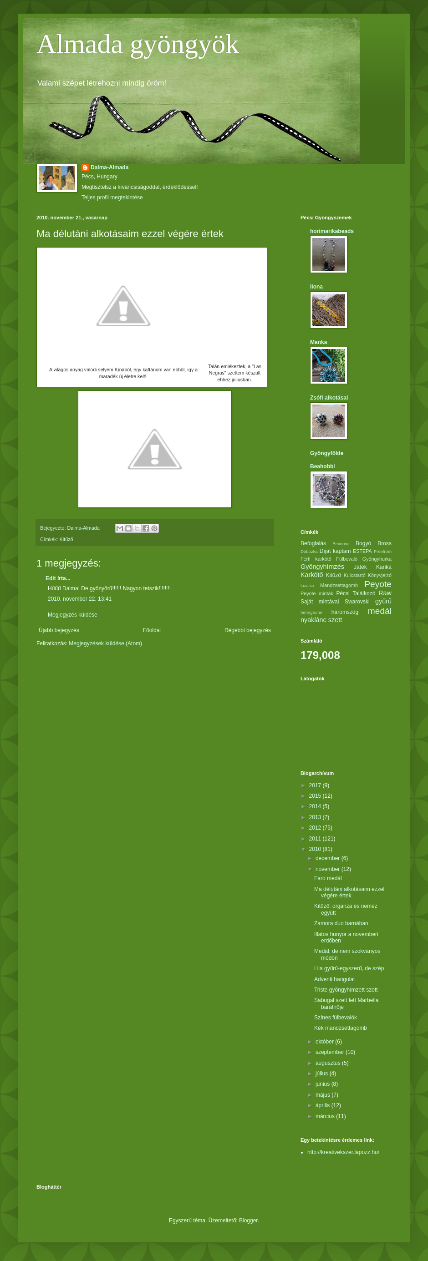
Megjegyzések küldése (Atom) (105, 643)
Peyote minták (317, 593)
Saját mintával (320, 601)
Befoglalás (313, 543)
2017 (316, 785)
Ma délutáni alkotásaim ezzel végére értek (349, 892)
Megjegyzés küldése (72, 615)
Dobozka (309, 551)
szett (335, 619)
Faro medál (328, 878)
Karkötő (312, 574)
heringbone (311, 612)
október (325, 1041)
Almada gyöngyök (137, 44)
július (323, 1073)
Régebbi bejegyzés (247, 630)
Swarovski (357, 601)
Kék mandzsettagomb (340, 1028)
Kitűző (66, 539)
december (328, 858)
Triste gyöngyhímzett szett (346, 990)
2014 (316, 806)
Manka (318, 342)
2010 (316, 849)
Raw (385, 593)
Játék (360, 567)
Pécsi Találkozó (355, 593)
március (326, 1116)
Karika (384, 567)
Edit (51, 578)
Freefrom (383, 551)
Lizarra (307, 585)
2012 (316, 828)
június (323, 1084)
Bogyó (363, 543)
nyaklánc (313, 619)
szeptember (331, 1052)
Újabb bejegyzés (59, 630)
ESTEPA (362, 551)
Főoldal (152, 630)
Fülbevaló (346, 559)
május (323, 1095)
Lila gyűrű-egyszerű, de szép (349, 968)
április (323, 1105)
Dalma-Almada (109, 167)
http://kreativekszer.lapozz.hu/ (343, 1152)
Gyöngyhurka (377, 559)
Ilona (316, 287)
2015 (316, 796)
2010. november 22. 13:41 (80, 599)
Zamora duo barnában (341, 923)
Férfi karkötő (316, 559)
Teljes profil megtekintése (112, 197)
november (328, 869)
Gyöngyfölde (326, 453)
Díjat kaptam (335, 551)
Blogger (248, 1220)
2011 (316, 839)
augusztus (329, 1063)
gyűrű (383, 601)
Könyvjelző (380, 575)
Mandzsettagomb (339, 585)
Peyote (378, 584)
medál (380, 611)
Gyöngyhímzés (322, 566)
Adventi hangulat (334, 979)
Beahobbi (322, 466)
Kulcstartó (355, 575)
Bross (384, 543)
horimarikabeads (332, 231)
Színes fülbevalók (335, 1017)
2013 (316, 817)
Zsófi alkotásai (329, 398)
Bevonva (340, 543)
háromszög (344, 612)
